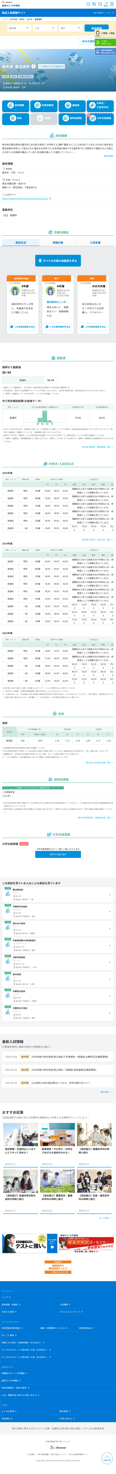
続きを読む (109, 155)
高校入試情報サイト (14, 13)
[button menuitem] (106, 4)
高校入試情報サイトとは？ (102, 13)
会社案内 (31, 1454)
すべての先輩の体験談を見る (60, 261)
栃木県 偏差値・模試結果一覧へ (97, 446)
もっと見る (104, 1217)
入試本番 (95, 242)
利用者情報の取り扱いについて (58, 1441)
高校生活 (20, 242)
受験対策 (58, 242)
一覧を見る (104, 1091)
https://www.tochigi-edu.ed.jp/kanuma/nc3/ (25, 198)
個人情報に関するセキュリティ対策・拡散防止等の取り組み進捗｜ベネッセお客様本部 (58, 1428)
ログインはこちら (58, 854)
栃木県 (12, 28)
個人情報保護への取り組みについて (52, 1454)
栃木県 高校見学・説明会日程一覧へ (95, 817)
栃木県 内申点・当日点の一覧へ (97, 539)
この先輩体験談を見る (24, 326)
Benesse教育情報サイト (78, 1454)
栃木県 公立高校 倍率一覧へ (99, 762)
